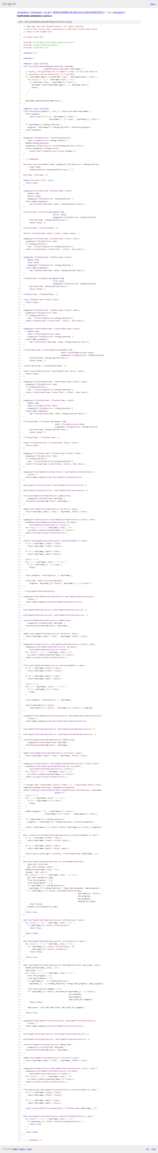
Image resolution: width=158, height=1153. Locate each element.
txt (147, 1149)
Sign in (152, 4)
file (69, 22)
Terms (29, 1149)
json (153, 1149)
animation (118, 12)
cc (109, 12)
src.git (47, 12)
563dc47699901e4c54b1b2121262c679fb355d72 (78, 12)
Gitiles (15, 1149)
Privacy (22, 1149)
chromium (22, 12)
